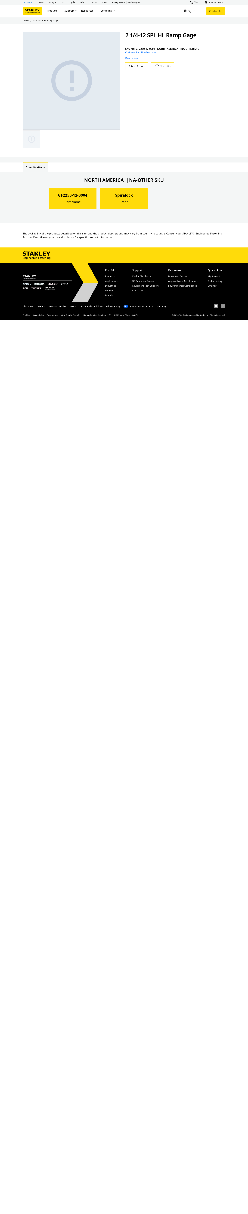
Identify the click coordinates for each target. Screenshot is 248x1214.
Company (107, 10)
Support (71, 10)
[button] (41, 2)
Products (54, 10)
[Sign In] (190, 11)
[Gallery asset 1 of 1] (71, 81)
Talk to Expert (137, 66)
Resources (89, 10)
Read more (131, 58)
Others (26, 20)
